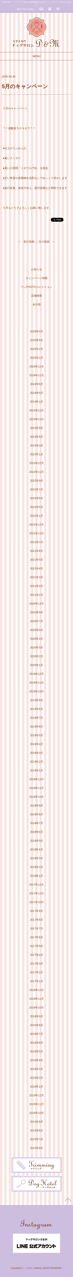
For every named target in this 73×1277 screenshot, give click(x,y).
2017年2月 (36, 972)
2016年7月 (36, 1033)
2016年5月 (36, 1051)
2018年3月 (36, 858)
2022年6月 (36, 498)
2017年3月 (36, 963)
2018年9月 (36, 805)
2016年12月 (36, 990)
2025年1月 (36, 357)
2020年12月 (36, 603)
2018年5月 (36, 840)
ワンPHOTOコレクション (36, 286)
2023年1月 (36, 454)
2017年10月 (36, 902)
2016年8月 (36, 1025)
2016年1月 (36, 1086)
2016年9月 (36, 1016)
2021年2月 (36, 586)
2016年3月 (36, 1069)
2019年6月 (36, 726)
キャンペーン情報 (36, 278)
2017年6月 (36, 937)
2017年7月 (36, 928)
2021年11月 (36, 533)
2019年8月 (36, 709)
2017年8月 (36, 919)
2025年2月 (36, 348)
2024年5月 (36, 392)
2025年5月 (36, 340)
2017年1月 (36, 981)
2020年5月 (36, 629)
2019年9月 (36, 700)
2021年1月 (36, 594)
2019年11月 (36, 682)
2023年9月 (36, 428)
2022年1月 (36, 515)
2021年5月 (36, 559)
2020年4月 (36, 638)
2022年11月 (36, 471)
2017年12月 (36, 884)
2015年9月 (36, 1121)
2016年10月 (36, 1007)
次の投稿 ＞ (47, 241)
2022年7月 (36, 489)
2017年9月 (36, 910)
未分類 (37, 304)
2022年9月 (36, 480)
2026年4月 (36, 331)
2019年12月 (36, 673)
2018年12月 (36, 779)
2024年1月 (36, 401)
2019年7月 (36, 717)
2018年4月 (36, 849)
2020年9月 (36, 612)
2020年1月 (36, 665)
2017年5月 (36, 946)
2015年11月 (36, 1104)
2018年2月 (36, 867)
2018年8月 (36, 814)
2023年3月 (36, 445)
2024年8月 (36, 384)
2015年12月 (36, 1095)
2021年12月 (36, 524)
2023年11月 (36, 419)
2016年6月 (36, 1042)
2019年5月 (36, 735)
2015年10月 (36, 1112)
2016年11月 (36, 998)
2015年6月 (36, 1148)
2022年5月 (36, 507)
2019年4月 (36, 744)
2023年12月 (36, 410)
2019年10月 (36, 691)
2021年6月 (36, 550)
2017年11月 (36, 893)
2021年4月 (36, 568)
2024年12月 (36, 366)
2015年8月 (36, 1130)
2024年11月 (36, 375)
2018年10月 (36, 796)
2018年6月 (36, 831)
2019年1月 (36, 770)
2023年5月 (36, 436)
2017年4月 (36, 954)
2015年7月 (36, 1139)
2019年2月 (36, 761)
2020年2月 (36, 656)
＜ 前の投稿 (26, 241)
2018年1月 (36, 875)
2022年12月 (36, 463)
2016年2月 (36, 1077)
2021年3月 (36, 577)
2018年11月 (36, 788)
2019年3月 (36, 752)
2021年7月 (36, 542)
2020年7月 (36, 621)
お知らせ (36, 269)
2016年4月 (36, 1060)
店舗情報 (36, 295)
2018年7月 (36, 823)
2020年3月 (36, 647)
